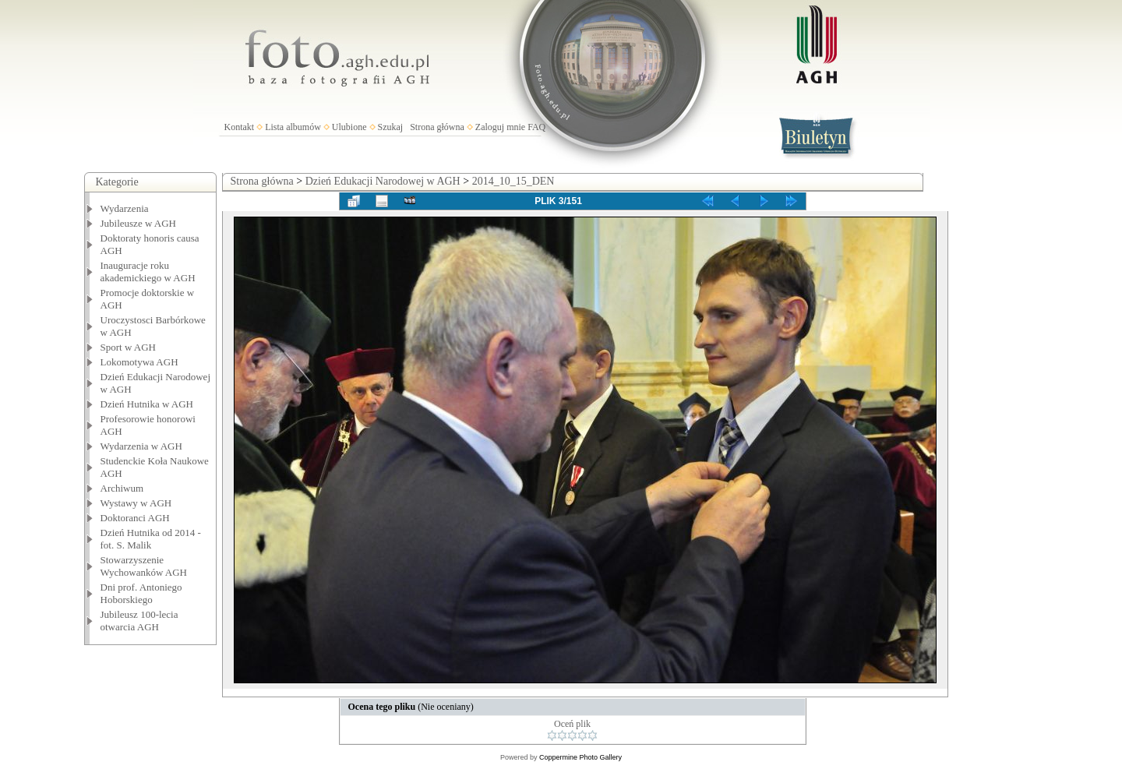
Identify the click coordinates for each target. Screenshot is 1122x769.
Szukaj (391, 127)
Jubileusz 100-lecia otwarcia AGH (139, 620)
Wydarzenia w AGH (141, 446)
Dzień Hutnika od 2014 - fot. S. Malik (151, 539)
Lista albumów (293, 127)
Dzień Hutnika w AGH (147, 404)
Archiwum (122, 488)
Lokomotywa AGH (139, 362)
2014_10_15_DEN (513, 181)
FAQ (536, 127)
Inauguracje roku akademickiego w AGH (148, 271)
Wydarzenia (125, 208)
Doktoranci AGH (135, 518)
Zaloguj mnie (500, 127)
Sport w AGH (129, 347)
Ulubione (349, 127)
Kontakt (239, 127)
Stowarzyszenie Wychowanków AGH (144, 566)
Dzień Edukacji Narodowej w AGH (382, 181)
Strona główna (437, 127)
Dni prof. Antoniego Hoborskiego (141, 593)
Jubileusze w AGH (139, 223)
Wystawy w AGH (136, 503)
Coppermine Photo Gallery (580, 757)
